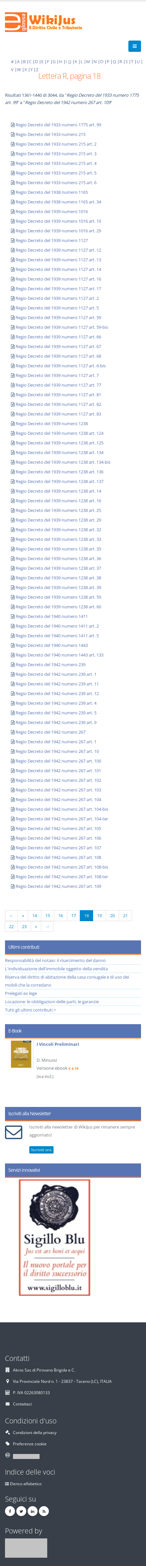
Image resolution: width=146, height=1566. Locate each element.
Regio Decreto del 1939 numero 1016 (52, 211)
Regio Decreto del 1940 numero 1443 (52, 645)
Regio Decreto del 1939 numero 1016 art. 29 (58, 231)
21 (125, 915)
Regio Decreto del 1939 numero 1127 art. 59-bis (62, 327)
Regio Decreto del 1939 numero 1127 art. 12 (58, 250)
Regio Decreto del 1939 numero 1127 (52, 240)
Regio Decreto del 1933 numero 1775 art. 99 (58, 125)
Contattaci (22, 1403)
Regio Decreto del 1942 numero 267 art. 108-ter (62, 877)
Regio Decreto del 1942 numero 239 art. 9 (56, 722)
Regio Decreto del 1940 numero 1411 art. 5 (57, 636)
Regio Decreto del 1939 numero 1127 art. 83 (58, 414)
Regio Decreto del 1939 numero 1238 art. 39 (58, 587)
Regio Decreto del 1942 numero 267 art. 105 (58, 828)
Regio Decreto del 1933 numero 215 (50, 134)
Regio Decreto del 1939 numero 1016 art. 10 (58, 221)
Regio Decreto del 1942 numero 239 (50, 664)
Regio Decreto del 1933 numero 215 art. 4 (56, 163)
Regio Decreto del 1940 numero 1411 (52, 616)
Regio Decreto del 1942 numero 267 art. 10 (57, 751)
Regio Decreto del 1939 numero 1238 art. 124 (59, 433)
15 (47, 915)
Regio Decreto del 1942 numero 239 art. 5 (56, 713)
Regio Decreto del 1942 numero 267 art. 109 (58, 886)
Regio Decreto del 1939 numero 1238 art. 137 (59, 481)
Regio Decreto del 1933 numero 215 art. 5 (56, 173)
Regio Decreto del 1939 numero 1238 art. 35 (58, 549)
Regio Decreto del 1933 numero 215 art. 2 (56, 144)
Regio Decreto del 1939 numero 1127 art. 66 (58, 337)
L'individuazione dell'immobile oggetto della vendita (56, 969)
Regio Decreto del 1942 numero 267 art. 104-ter (62, 819)
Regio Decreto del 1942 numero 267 (50, 732)
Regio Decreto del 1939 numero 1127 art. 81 (58, 395)
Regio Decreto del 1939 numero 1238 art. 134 (59, 452)
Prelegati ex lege (21, 993)
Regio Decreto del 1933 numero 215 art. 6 (56, 182)
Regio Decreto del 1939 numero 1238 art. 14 (58, 491)
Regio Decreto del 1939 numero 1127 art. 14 (58, 269)
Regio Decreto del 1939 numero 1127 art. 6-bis (61, 366)
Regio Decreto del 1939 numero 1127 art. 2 (57, 298)
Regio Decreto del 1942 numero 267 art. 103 (58, 790)
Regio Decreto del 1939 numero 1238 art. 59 (58, 597)
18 (86, 915)
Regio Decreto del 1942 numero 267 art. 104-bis (62, 809)
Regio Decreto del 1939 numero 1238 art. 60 (58, 607)
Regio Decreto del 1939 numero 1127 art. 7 (57, 375)
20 (112, 915)
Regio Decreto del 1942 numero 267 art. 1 (56, 742)
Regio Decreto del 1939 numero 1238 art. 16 (58, 501)
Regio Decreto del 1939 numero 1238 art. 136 (59, 472)
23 (24, 926)
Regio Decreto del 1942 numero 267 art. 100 (58, 761)
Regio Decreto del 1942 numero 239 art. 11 (57, 684)
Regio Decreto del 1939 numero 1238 (52, 423)
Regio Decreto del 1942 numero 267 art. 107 (58, 848)
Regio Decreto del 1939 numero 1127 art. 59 (58, 317)
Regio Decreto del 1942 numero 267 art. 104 (58, 799)
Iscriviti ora (41, 1149)
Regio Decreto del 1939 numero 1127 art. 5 (57, 308)
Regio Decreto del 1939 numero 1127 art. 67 (58, 346)
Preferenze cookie (30, 1443)
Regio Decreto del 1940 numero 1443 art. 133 (59, 655)
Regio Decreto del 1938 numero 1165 (52, 192)
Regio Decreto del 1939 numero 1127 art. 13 (58, 260)
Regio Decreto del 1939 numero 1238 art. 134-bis (63, 462)
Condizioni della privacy (35, 1432)
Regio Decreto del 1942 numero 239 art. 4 (56, 703)
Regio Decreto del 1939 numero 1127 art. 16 (58, 279)
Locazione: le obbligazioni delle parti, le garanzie (52, 1002)
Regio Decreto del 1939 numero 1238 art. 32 (58, 530)
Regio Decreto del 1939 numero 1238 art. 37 (58, 568)
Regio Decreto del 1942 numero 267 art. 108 (58, 857)
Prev (12, 1070)
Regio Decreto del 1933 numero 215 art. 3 (56, 154)
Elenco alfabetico (26, 1483)
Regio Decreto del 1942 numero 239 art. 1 (56, 674)
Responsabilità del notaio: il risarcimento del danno (55, 960)
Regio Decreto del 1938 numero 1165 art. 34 (58, 202)
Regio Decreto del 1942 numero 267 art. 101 (58, 771)
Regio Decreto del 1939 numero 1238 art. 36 (58, 558)
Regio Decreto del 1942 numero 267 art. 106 (58, 838)
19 (99, 915)
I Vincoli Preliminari (58, 1044)
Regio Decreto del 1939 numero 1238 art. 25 (58, 510)
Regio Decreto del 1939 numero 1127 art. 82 (58, 404)
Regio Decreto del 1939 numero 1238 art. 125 (59, 443)
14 (34, 915)
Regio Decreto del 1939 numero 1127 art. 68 (58, 356)
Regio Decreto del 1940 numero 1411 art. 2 (57, 626)
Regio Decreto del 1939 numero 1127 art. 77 (58, 385)
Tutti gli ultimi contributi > (30, 1010)
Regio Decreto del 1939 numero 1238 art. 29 (58, 520)
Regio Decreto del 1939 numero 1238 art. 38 (58, 578)
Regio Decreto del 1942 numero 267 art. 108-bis (62, 867)
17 (73, 915)
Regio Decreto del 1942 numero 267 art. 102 (58, 780)
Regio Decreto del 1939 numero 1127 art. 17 (58, 289)
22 (11, 926)
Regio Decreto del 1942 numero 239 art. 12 (57, 693)
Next (133, 1070)
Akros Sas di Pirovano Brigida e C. (44, 1370)
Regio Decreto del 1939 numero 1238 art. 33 (58, 539)
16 (60, 915)
